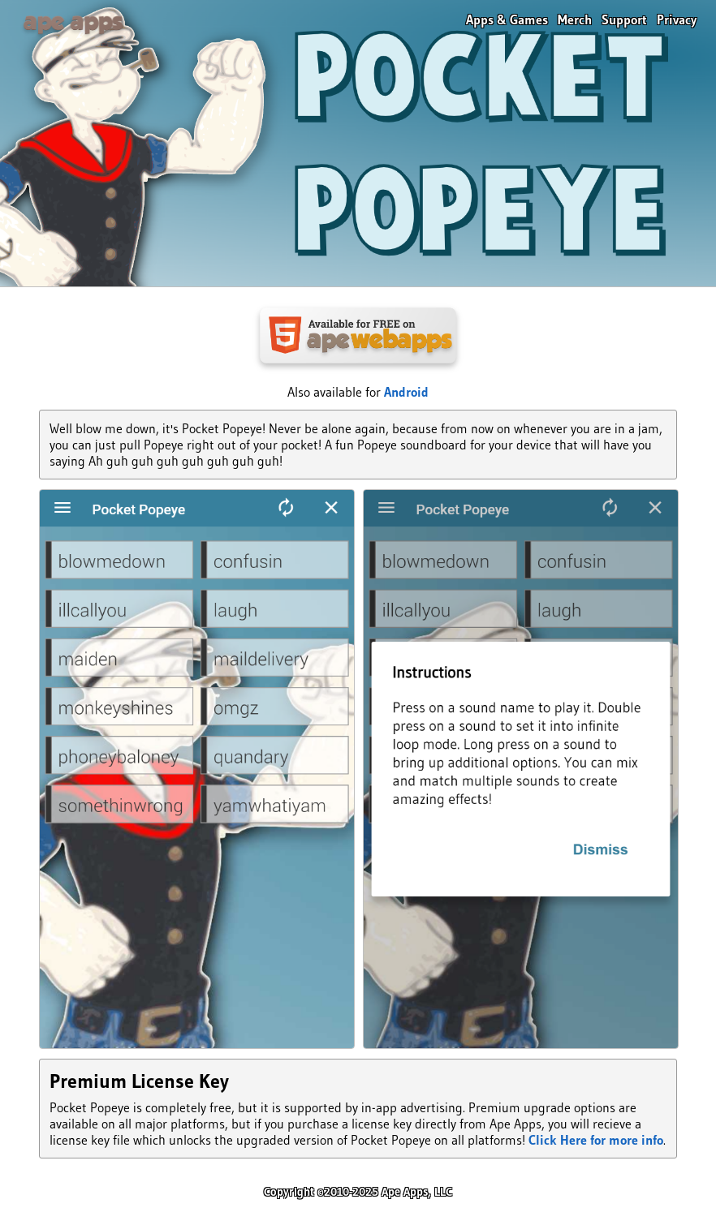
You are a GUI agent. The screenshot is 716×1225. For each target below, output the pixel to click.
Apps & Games (507, 19)
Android (406, 392)
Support (624, 19)
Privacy (677, 19)
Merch (575, 19)
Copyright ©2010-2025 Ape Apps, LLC (358, 1191)
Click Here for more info (595, 1140)
